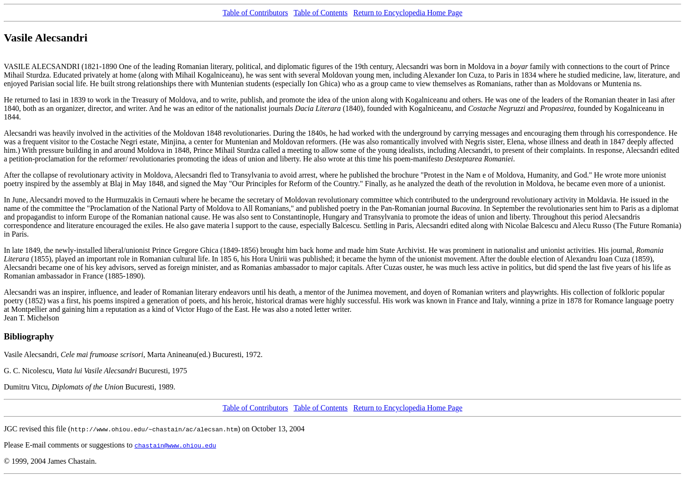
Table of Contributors (255, 13)
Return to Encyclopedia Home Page (407, 13)
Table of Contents (321, 13)
